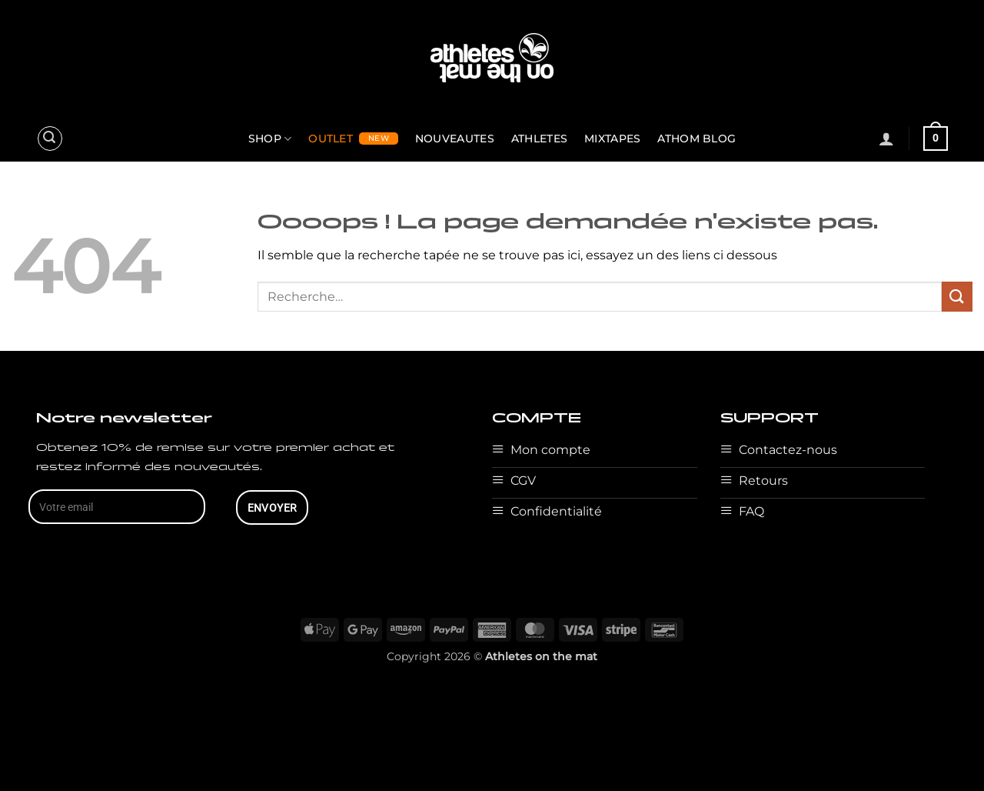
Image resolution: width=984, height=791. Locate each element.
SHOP (270, 139)
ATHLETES (539, 138)
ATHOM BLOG (696, 138)
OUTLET (330, 138)
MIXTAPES (612, 138)
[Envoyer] (957, 297)
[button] (50, 138)
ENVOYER (273, 508)
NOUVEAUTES (454, 138)
